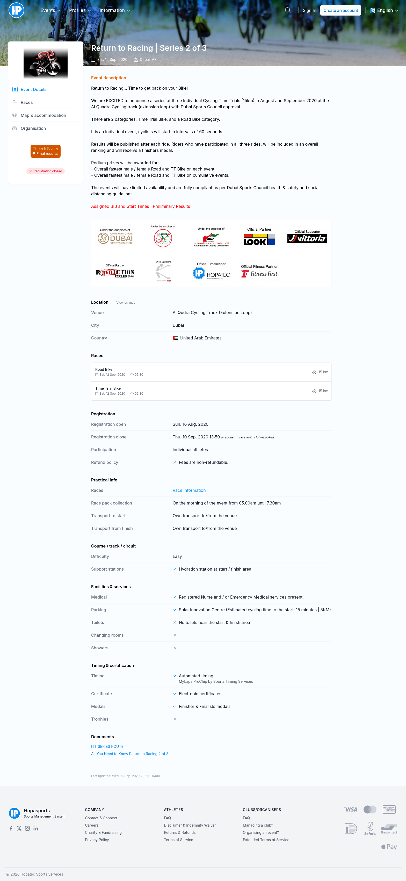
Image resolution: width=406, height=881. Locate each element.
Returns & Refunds (180, 832)
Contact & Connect (101, 818)
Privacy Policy (97, 839)
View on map (125, 302)
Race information (189, 490)
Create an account (340, 10)
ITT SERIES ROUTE (107, 746)
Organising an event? (261, 832)
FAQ (167, 818)
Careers (91, 825)
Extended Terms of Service (266, 839)
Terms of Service (178, 839)
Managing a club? (258, 825)
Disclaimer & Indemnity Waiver (190, 825)
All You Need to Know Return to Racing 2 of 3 (130, 753)
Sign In (309, 10)
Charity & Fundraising (103, 832)
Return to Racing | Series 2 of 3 (149, 48)
